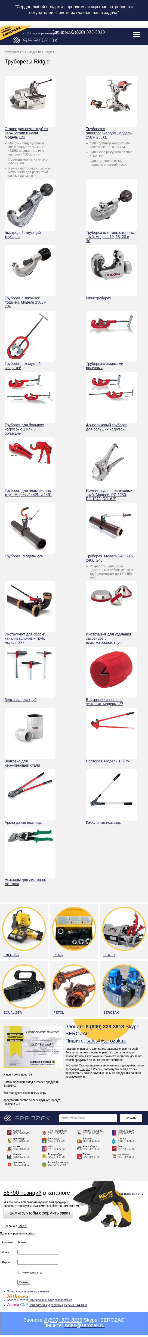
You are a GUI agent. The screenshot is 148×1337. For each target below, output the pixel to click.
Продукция (34, 52)
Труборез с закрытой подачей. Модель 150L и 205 (25, 302)
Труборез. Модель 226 (24, 556)
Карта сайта (107, 1193)
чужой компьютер (30, 1272)
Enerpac (85, 1069)
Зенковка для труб (21, 700)
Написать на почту (131, 1193)
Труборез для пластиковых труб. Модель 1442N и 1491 (28, 493)
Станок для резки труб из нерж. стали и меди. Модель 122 (26, 133)
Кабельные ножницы (104, 822)
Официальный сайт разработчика (39, 1300)
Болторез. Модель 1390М (108, 761)
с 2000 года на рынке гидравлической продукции (52, 33)
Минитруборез (98, 298)
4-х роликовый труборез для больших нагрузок (106, 427)
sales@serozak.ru (106, 1041)
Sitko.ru (22, 1226)
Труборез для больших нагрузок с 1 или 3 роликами (24, 429)
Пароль (6, 1262)
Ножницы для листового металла (25, 882)
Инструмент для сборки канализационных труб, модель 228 (25, 638)
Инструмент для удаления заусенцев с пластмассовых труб (108, 638)
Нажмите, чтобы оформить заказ (38, 1213)
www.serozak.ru (14, 52)
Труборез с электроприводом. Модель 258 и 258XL (109, 133)
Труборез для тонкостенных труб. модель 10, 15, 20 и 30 (110, 237)
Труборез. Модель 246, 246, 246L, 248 (110, 558)
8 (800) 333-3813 (88, 32)
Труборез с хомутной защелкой (22, 366)
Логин (5, 1252)
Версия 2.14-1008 (75, 1305)
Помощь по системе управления (28, 1291)
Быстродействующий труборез (23, 235)
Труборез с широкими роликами (104, 366)
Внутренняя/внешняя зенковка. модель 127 (104, 702)
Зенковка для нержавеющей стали (22, 763)
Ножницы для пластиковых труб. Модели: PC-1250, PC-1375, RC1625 (109, 495)
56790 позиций (22, 1193)
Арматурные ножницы (24, 822)
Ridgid (48, 52)
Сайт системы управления (35, 1305)
